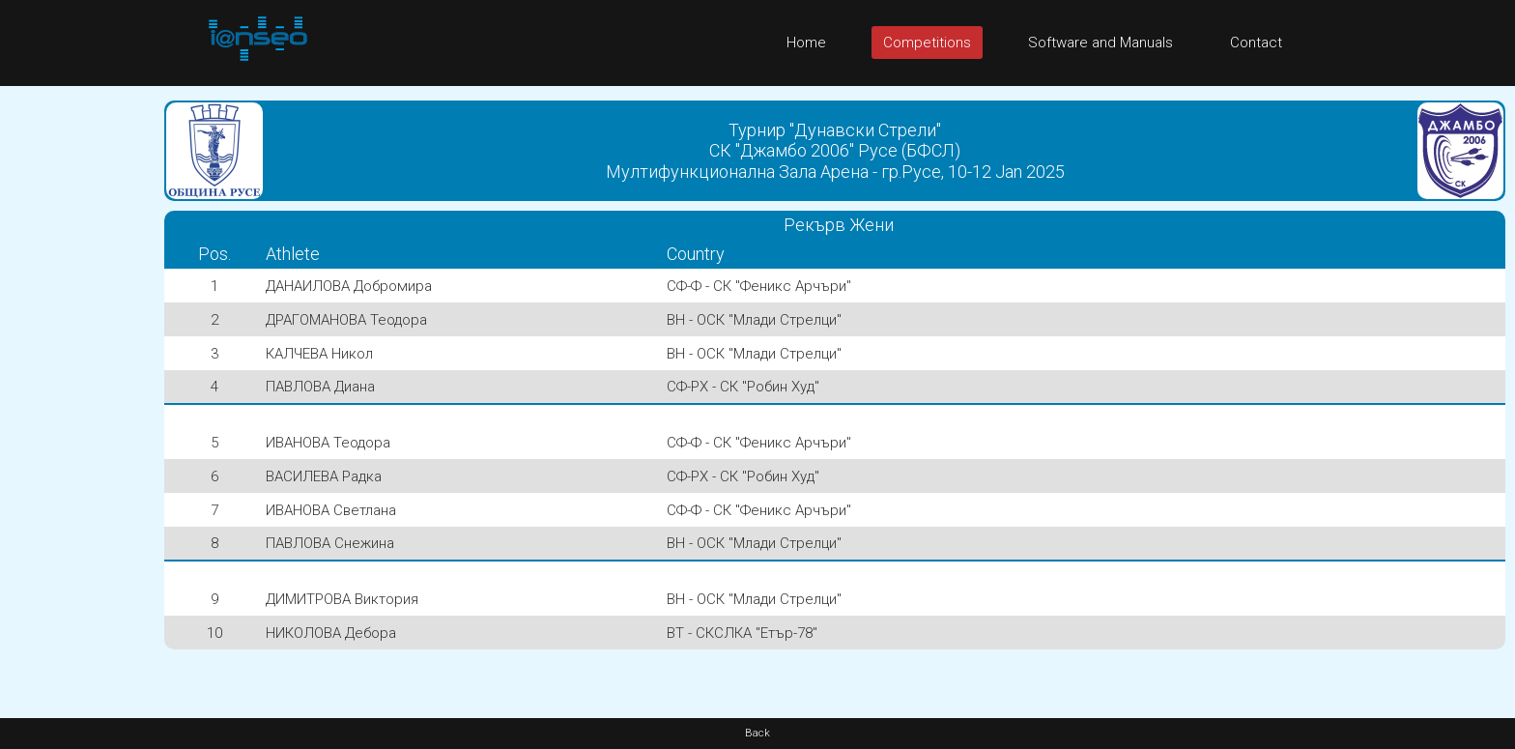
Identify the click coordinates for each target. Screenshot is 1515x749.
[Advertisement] (77, 376)
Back (757, 733)
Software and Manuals (1100, 42)
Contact (1256, 42)
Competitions (927, 42)
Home (806, 42)
